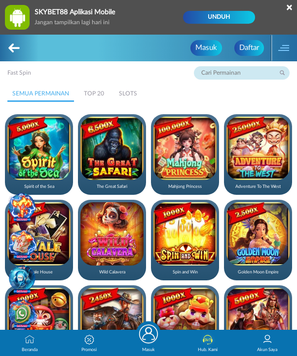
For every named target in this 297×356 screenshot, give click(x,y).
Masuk (206, 47)
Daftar (249, 47)
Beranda (29, 343)
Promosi (89, 343)
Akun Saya (267, 343)
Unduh (219, 17)
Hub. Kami (208, 343)
